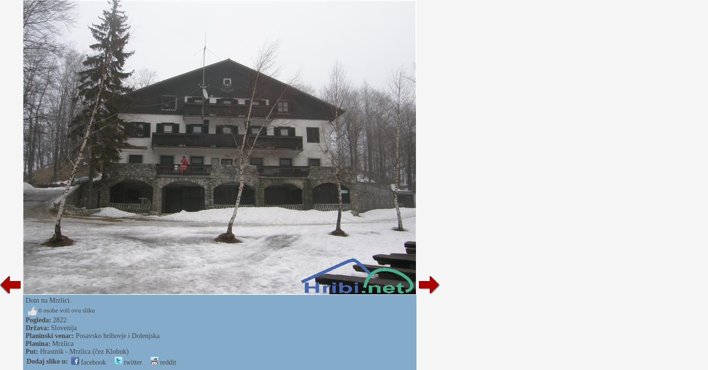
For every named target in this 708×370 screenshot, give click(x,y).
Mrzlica (63, 343)
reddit (163, 362)
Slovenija (64, 328)
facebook (88, 362)
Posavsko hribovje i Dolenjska (118, 336)
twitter (128, 362)
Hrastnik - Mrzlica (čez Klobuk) (84, 351)
